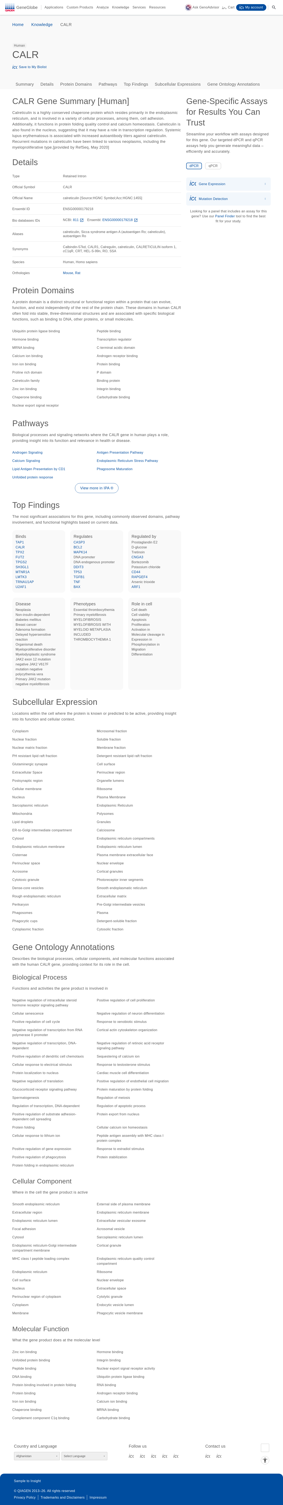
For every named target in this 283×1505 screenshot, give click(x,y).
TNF (76, 582)
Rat (78, 273)
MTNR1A (23, 572)
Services (139, 7)
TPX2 (20, 552)
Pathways (108, 84)
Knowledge (120, 7)
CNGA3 (137, 557)
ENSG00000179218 (120, 220)
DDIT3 (78, 567)
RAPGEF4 (139, 577)
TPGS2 (21, 562)
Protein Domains (76, 84)
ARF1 (135, 587)
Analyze (102, 7)
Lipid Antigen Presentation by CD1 (38, 469)
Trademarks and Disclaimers (63, 1497)
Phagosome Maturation (115, 469)
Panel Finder (225, 216)
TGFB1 (79, 577)
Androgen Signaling (27, 452)
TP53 (77, 572)
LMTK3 (21, 577)
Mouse (68, 273)
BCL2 (77, 547)
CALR (20, 547)
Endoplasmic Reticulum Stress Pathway (127, 461)
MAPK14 (80, 552)
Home (18, 24)
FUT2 (20, 557)
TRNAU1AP (25, 582)
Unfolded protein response (32, 477)
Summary (25, 84)
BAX (76, 587)
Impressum (98, 1497)
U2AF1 (21, 587)
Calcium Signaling (26, 461)
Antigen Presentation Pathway (120, 452)
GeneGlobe (27, 7)
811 (79, 220)
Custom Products (80, 7)
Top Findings (136, 84)
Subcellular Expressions (178, 84)
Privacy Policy (25, 1497)
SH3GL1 (22, 567)
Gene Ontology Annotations (233, 84)
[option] (19, 45)
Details (47, 84)
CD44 (135, 572)
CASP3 (79, 542)
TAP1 (20, 542)
